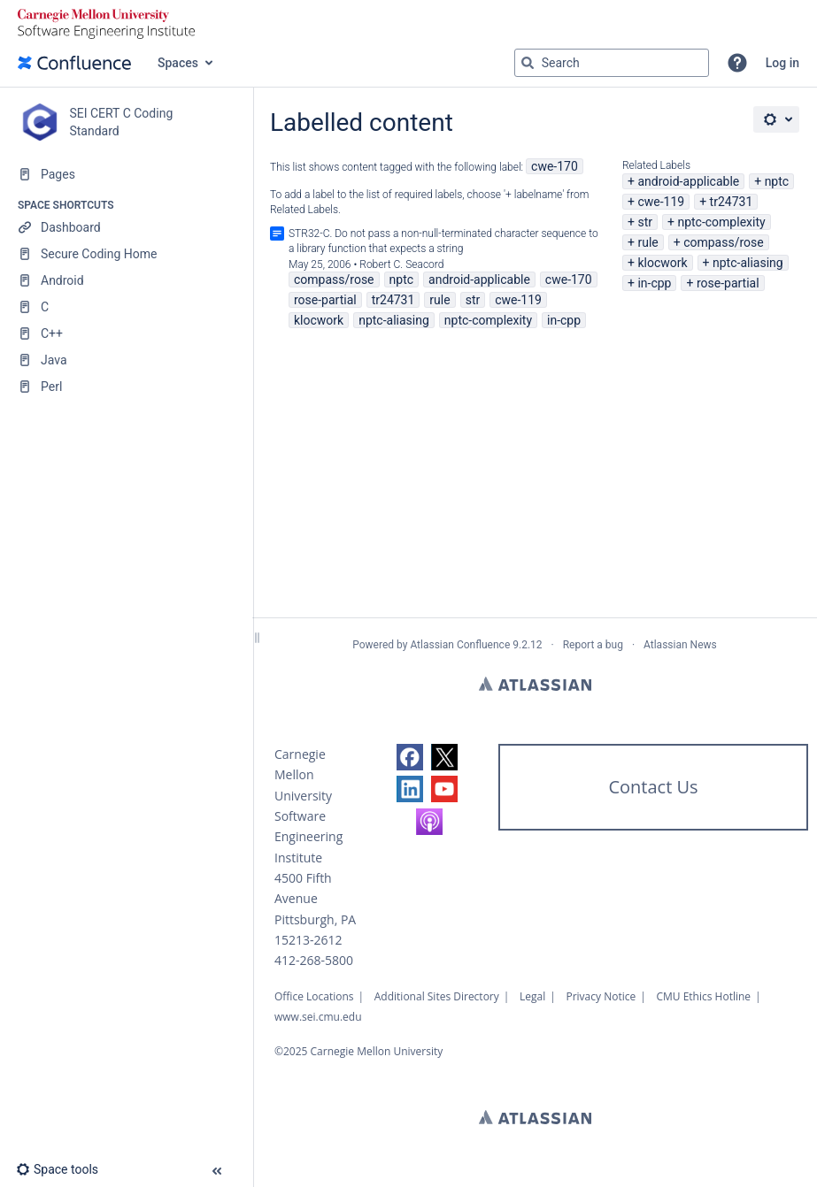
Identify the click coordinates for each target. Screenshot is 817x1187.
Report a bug (593, 645)
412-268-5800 (313, 960)
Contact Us (653, 787)
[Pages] (126, 174)
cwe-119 (660, 202)
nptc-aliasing (748, 263)
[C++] (126, 333)
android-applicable (688, 181)
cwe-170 (554, 166)
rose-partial (728, 283)
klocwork (662, 263)
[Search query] (611, 63)
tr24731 (731, 202)
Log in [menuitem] (782, 63)
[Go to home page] (74, 63)
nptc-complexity (721, 222)
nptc (777, 181)
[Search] (527, 63)
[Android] (126, 280)
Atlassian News (680, 645)
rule (647, 242)
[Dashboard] (126, 227)
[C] (126, 307)
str (644, 222)
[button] (737, 63)
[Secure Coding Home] (126, 254)
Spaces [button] (178, 63)
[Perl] (126, 386)
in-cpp (654, 283)
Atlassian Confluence (460, 645)
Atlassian (535, 683)
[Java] (126, 360)
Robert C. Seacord (401, 264)
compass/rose (723, 242)
